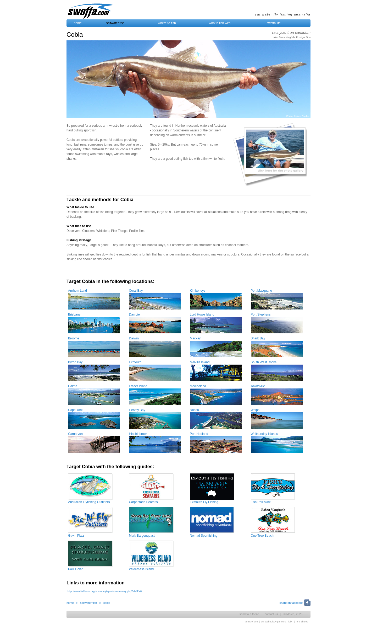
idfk (290, 621)
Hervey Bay (137, 410)
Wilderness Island (141, 569)
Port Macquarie (261, 290)
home (78, 23)
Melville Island (199, 362)
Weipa (255, 410)
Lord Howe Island (202, 314)
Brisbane (74, 314)
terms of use (251, 621)
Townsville (258, 386)
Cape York (75, 410)
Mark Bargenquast (142, 535)
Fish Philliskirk (261, 502)
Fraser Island (138, 386)
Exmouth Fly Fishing (204, 502)
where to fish (167, 23)
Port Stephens (261, 314)
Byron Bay (75, 362)
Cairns (72, 386)
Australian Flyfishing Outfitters (89, 502)
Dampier (135, 314)
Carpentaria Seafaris (143, 502)
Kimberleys (197, 290)
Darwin (134, 338)
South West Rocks (263, 362)
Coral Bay (136, 290)
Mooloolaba (198, 386)
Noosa (194, 410)
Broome (73, 338)
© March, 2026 (293, 614)
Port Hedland (199, 434)
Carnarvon (75, 434)
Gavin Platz (76, 535)
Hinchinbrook (138, 434)
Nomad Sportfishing (203, 535)
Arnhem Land (77, 290)
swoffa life (274, 23)
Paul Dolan (76, 569)
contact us (271, 614)
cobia (106, 602)
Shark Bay (258, 338)
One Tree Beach (262, 535)
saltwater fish (115, 23)
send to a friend (249, 614)
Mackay (195, 338)
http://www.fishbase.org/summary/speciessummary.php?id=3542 (105, 591)
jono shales (302, 621)
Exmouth (135, 362)
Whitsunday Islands (264, 434)
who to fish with (219, 23)
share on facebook (291, 602)
